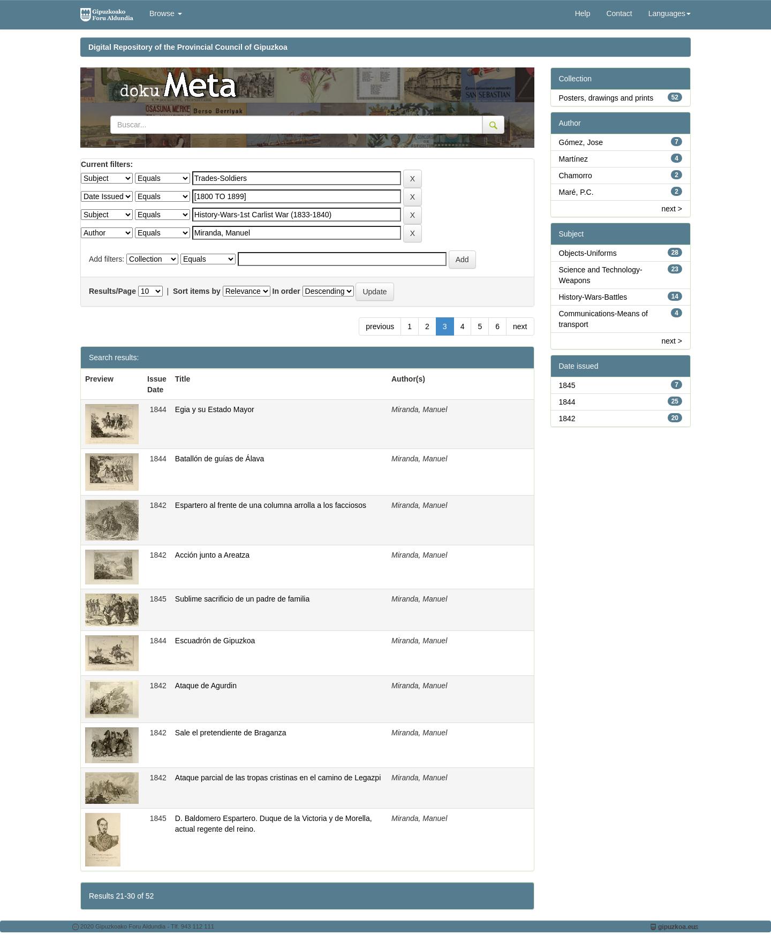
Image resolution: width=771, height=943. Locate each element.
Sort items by (197, 291)
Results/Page (112, 291)
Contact (619, 13)
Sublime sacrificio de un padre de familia (242, 599)
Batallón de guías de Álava (219, 458)
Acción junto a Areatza (212, 555)
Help (583, 13)
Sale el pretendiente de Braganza (230, 732)
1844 (567, 402)
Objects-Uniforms (588, 253)
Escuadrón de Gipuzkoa (215, 640)
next (520, 326)
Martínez (573, 159)
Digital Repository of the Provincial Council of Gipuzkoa (188, 47)
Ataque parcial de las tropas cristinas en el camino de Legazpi (278, 777)
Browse (165, 13)
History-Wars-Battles (593, 297)
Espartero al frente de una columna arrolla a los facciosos (270, 505)
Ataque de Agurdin (206, 685)
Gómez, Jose (581, 142)
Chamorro (575, 175)
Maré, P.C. (576, 192)
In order (286, 291)
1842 (567, 418)
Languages (669, 13)
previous (380, 326)
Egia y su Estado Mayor (214, 409)
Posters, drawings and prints (606, 98)
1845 (567, 385)
